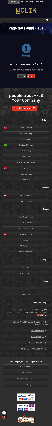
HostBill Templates (26, 228)
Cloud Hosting (26, 151)
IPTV (26, 168)
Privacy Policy (26, 385)
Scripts (26, 240)
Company (26, 267)
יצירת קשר (21, 76)
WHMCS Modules (26, 234)
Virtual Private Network (26, 162)
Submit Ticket (26, 295)
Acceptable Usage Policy (26, 379)
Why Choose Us (26, 273)
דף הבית (31, 76)
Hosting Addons (26, 174)
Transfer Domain (26, 201)
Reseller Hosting (26, 133)
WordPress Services (26, 252)
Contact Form (26, 289)
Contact (39, 2)
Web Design (26, 180)
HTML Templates (26, 223)
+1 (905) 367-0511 (38, 337)
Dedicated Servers (26, 145)
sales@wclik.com (38, 331)
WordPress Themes (26, 217)
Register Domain (26, 195)
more (40, 315)
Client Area (14, 2)
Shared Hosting (26, 128)
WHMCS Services (26, 246)
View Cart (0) (27, 2)
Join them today (24, 108)
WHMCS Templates (26, 366)
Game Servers (26, 157)
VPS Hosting (26, 139)
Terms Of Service (26, 373)
